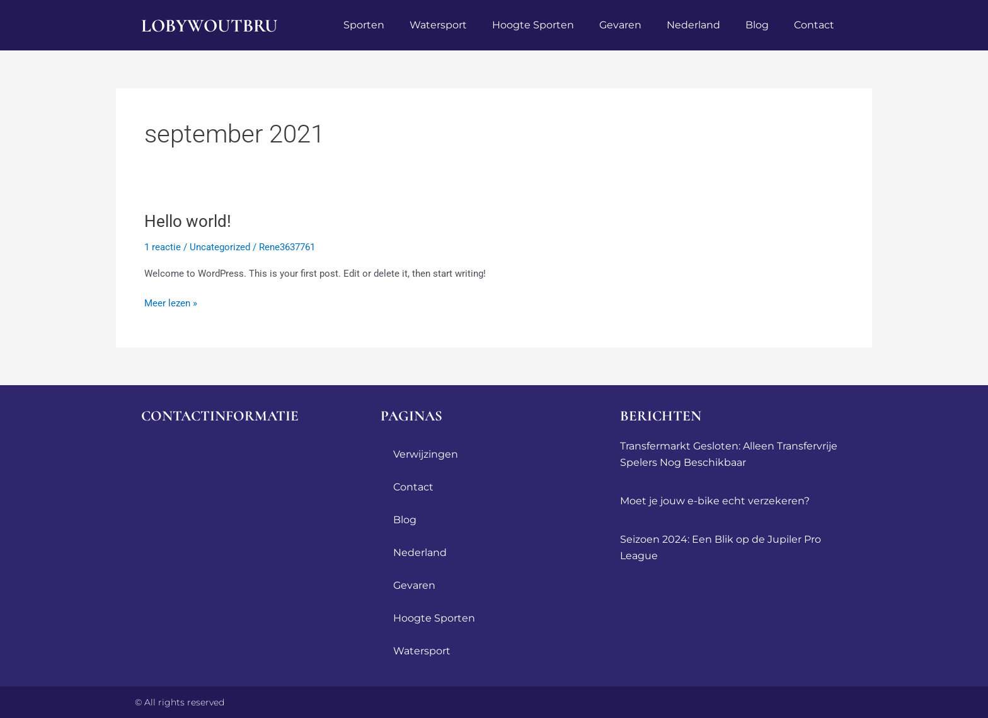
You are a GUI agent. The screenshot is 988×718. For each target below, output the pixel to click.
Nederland (693, 25)
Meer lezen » (170, 302)
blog (757, 25)
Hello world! (187, 221)
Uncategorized (220, 247)
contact (814, 25)
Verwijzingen (425, 454)
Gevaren (620, 25)
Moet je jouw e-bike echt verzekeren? (715, 501)
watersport (438, 25)
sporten (363, 25)
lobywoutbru (211, 25)
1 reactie (162, 247)
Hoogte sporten (533, 25)
